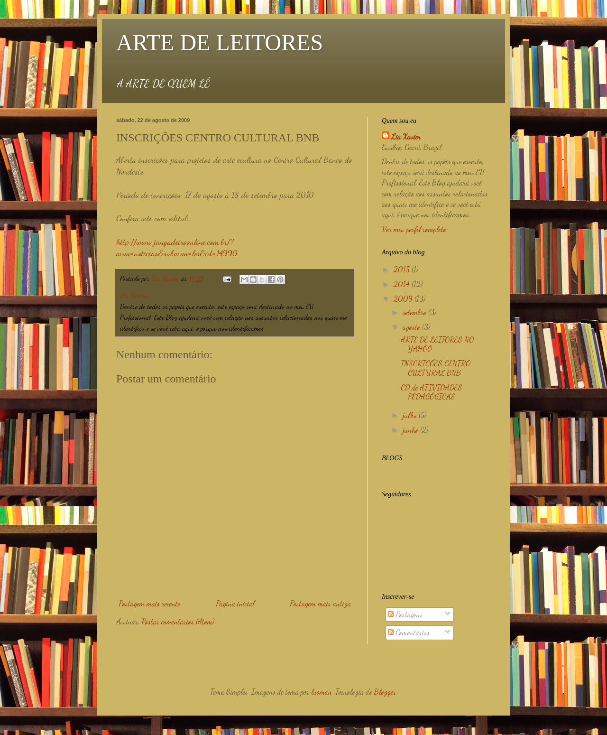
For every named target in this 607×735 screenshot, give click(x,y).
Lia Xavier (406, 136)
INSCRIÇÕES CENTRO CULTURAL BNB (435, 368)
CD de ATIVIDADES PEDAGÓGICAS (431, 392)
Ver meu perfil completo (414, 228)
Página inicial (235, 603)
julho (411, 414)
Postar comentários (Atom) (177, 621)
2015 (403, 269)
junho (411, 429)
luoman (321, 691)
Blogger (385, 691)
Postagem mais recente (149, 603)
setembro (415, 311)
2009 (404, 298)
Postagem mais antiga (320, 603)
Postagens (405, 614)
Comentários (409, 632)
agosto (412, 326)
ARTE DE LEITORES (219, 42)
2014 (403, 283)
